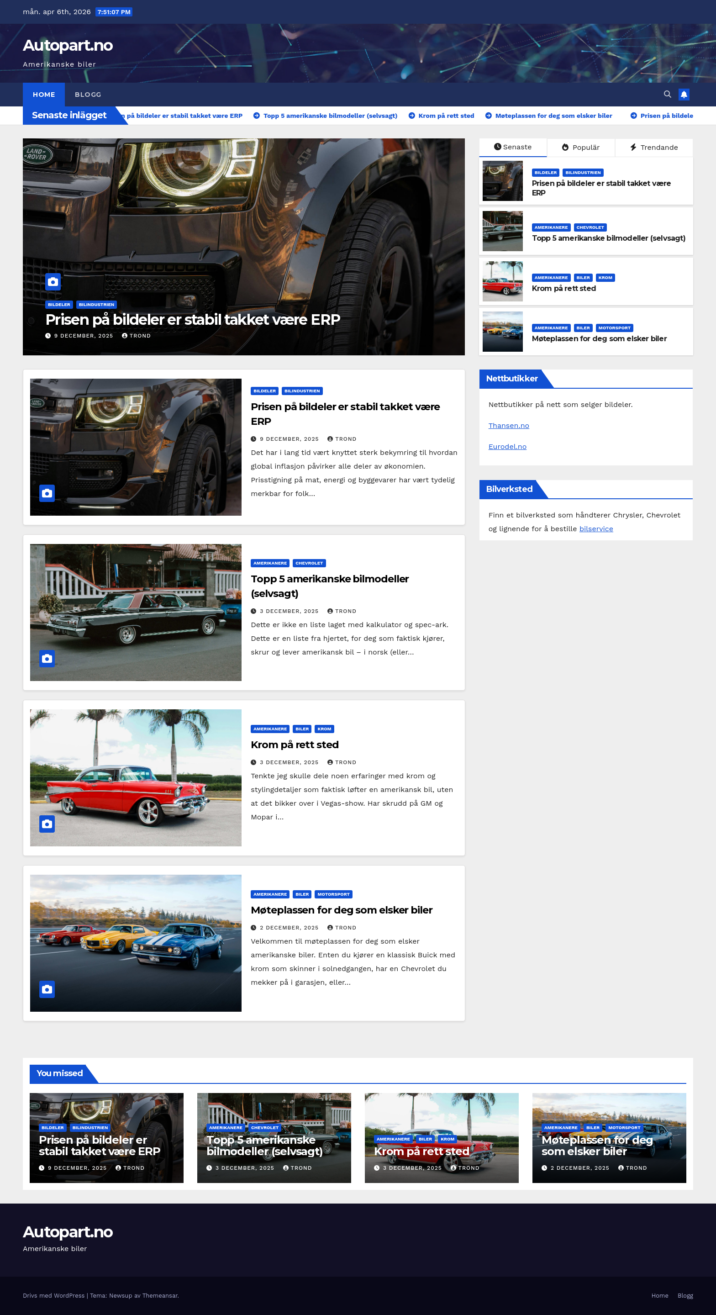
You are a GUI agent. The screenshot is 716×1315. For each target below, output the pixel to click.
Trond (136, 336)
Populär (581, 147)
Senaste (513, 147)
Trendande (654, 147)
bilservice (596, 528)
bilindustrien (97, 304)
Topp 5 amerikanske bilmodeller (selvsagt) (608, 238)
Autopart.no (67, 45)
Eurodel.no (508, 446)
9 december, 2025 (85, 336)
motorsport (615, 327)
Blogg (88, 94)
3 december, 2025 (290, 611)
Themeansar (160, 1295)
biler (583, 277)
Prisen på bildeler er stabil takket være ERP (192, 319)
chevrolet (590, 227)
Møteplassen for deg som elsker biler (599, 338)
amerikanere (551, 227)
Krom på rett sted (564, 288)
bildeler (59, 304)
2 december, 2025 (290, 927)
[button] (667, 94)
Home (44, 94)
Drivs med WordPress (55, 1295)
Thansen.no (509, 425)
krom (605, 277)
